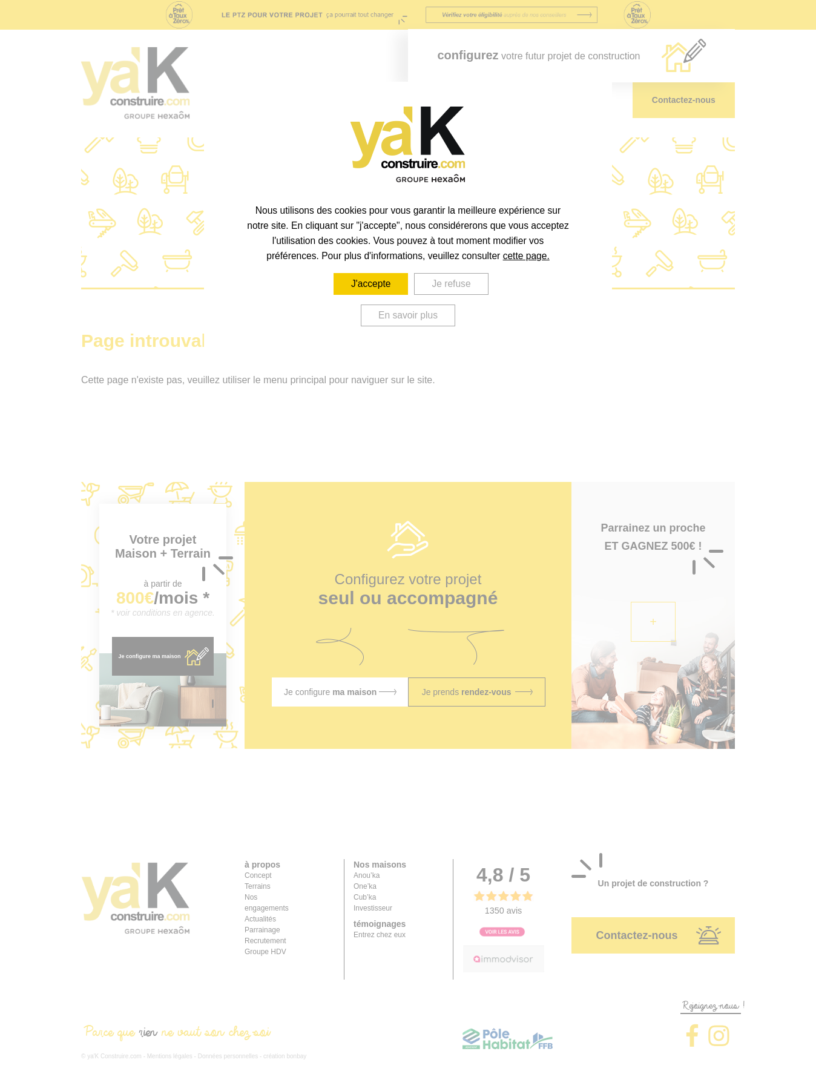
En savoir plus (408, 315)
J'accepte (370, 283)
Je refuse (451, 283)
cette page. (526, 256)
